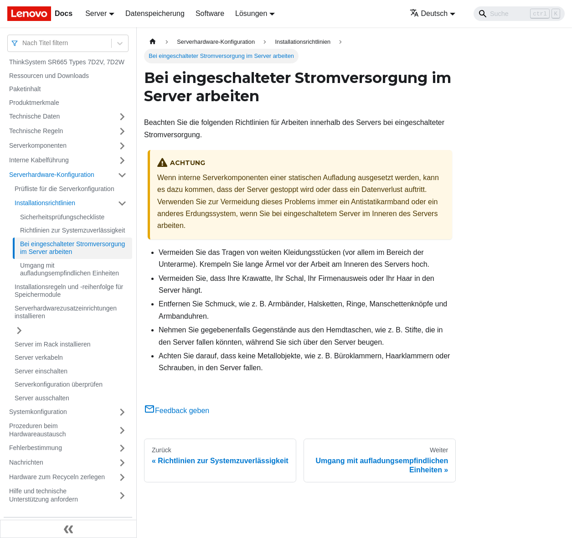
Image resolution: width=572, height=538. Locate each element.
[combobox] (23, 43)
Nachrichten (26, 462)
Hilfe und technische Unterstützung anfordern (43, 495)
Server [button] (96, 13)
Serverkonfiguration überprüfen (59, 384)
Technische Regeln (36, 130)
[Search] (519, 13)
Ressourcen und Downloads (49, 75)
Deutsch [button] (429, 13)
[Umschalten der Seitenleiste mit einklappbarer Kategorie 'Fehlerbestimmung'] (122, 448)
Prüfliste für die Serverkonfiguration (64, 188)
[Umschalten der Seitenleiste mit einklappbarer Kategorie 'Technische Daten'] (122, 116)
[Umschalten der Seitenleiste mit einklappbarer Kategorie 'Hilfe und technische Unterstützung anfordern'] (122, 495)
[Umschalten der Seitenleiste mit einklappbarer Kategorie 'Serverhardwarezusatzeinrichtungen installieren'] (19, 330)
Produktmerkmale (34, 102)
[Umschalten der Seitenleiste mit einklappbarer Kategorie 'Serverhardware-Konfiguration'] (122, 175)
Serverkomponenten (38, 145)
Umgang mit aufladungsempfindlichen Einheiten (69, 269)
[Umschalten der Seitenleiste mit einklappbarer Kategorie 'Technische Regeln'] (122, 131)
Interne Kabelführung (39, 160)
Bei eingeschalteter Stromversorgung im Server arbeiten (72, 248)
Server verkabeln (39, 357)
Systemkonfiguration (38, 411)
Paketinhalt (25, 89)
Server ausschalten (42, 398)
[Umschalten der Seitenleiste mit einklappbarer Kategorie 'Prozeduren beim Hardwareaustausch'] (122, 430)
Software (210, 13)
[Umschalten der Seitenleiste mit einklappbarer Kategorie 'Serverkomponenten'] (122, 146)
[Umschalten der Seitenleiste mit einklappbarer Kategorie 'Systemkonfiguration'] (122, 412)
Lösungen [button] (251, 13)
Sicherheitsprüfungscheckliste (62, 217)
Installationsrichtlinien (45, 203)
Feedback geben (176, 410)
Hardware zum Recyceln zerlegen (57, 477)
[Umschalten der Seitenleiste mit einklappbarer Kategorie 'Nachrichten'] (122, 462)
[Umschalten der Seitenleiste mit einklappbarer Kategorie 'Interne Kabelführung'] (122, 160)
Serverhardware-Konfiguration (51, 174)
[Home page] (152, 42)
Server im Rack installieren (53, 344)
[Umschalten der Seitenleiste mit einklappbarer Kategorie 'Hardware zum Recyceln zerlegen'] (122, 477)
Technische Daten (34, 116)
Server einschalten (41, 371)
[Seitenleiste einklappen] (68, 529)
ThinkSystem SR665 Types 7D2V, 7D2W (66, 62)
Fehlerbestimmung (35, 447)
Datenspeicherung (155, 13)
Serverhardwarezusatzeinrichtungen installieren (66, 312)
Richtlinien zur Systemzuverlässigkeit (72, 230)
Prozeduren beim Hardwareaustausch (37, 430)
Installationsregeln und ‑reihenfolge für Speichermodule (69, 291)
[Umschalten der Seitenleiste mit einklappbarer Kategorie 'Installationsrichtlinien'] (122, 203)
